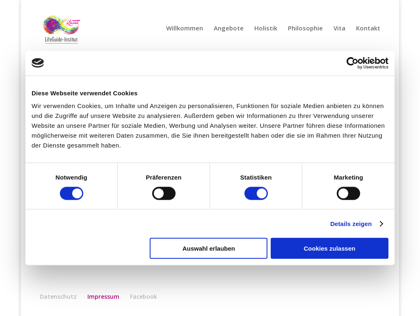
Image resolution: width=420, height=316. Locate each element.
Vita (339, 28)
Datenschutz (58, 296)
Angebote (229, 28)
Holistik (265, 28)
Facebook (143, 296)
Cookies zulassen (330, 248)
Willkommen (184, 28)
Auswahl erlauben (209, 248)
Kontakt (368, 28)
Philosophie (305, 28)
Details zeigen (351, 223)
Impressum (103, 296)
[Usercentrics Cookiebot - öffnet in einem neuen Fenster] (352, 63)
